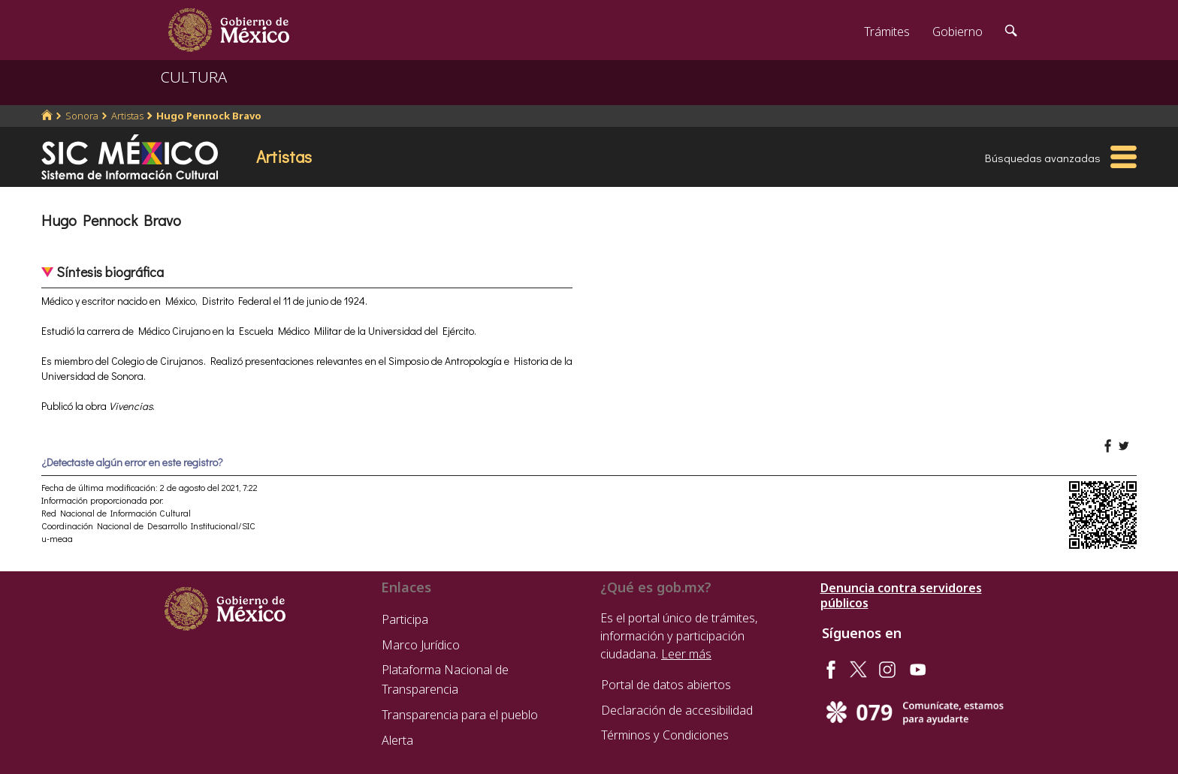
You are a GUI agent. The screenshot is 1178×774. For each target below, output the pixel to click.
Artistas (127, 115)
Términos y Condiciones (665, 735)
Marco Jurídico (421, 645)
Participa (405, 619)
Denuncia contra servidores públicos (901, 595)
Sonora (81, 115)
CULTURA (194, 77)
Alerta (397, 740)
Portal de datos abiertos (666, 684)
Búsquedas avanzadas (1043, 157)
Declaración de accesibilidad (677, 710)
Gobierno (957, 31)
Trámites (887, 31)
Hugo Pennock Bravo (208, 115)
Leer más (686, 654)
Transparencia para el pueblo (460, 714)
